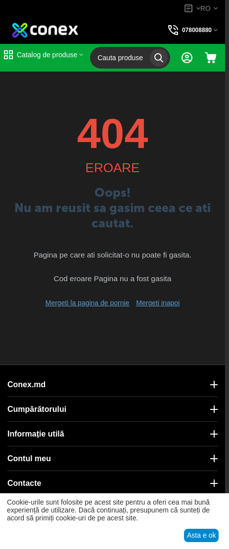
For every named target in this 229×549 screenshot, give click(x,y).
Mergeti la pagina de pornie (88, 303)
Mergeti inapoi (158, 303)
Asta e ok (201, 535)
